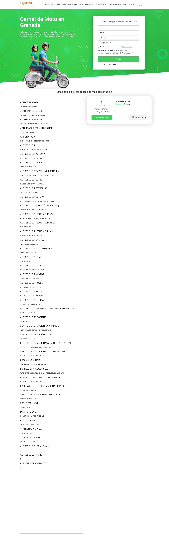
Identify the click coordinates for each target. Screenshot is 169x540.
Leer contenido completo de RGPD (107, 65)
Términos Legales (127, 47)
